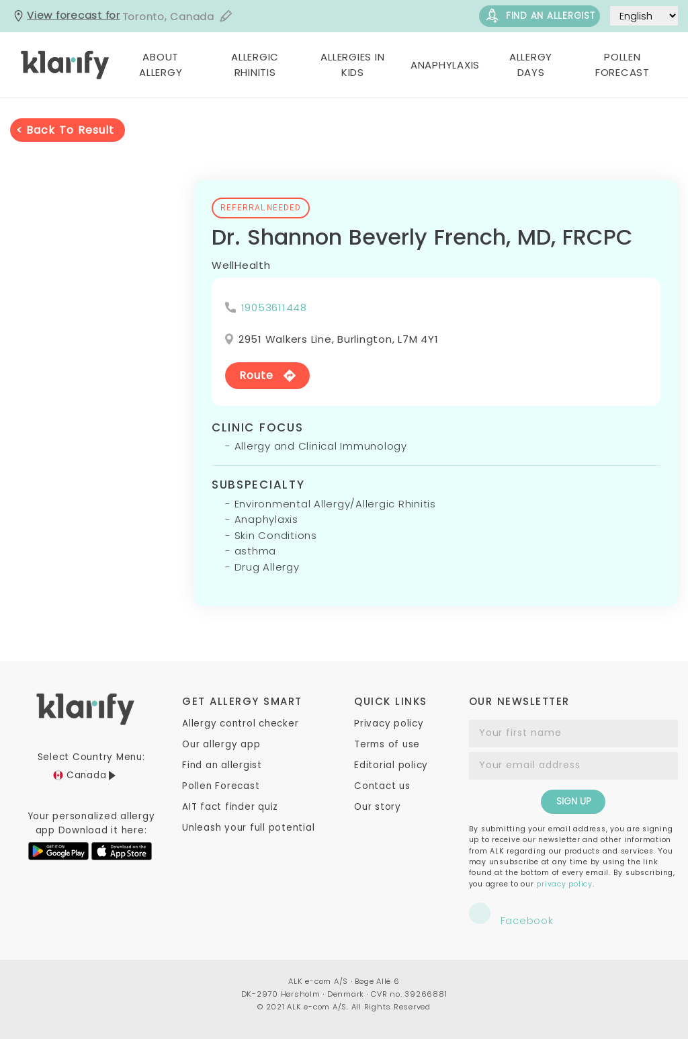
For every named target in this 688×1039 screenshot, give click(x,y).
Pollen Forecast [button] (622, 64)
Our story (377, 806)
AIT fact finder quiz (230, 806)
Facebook (511, 915)
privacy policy (564, 884)
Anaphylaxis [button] (445, 65)
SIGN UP (573, 801)
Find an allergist (539, 15)
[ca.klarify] (65, 65)
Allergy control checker (240, 723)
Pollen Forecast (220, 786)
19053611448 (274, 307)
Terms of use (387, 744)
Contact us (382, 786)
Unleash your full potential (248, 827)
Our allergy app (221, 744)
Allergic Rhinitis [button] (255, 64)
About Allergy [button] (160, 64)
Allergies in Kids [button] (352, 64)
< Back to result (65, 130)
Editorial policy (391, 765)
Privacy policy (389, 723)
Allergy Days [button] (530, 64)
